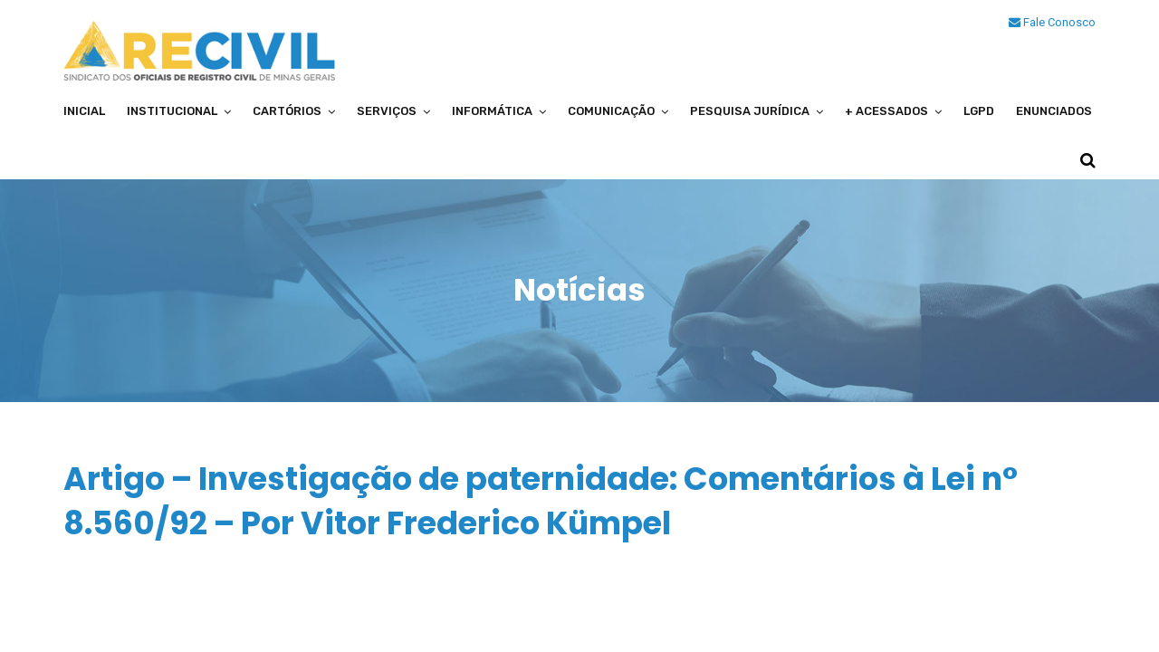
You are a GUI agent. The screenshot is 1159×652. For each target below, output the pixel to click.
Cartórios (287, 111)
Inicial (84, 111)
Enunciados (1054, 111)
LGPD (978, 111)
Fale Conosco (1052, 22)
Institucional (172, 111)
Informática (492, 111)
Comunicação (611, 111)
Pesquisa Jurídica (749, 111)
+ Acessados (886, 111)
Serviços (387, 111)
